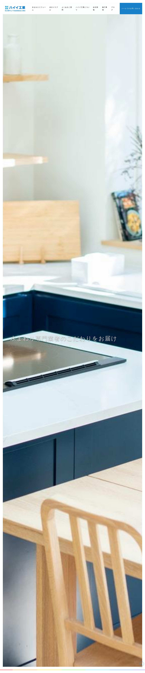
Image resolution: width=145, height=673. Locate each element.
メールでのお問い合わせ (130, 8)
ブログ (113, 8)
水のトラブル (53, 8)
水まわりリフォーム (39, 8)
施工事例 (104, 8)
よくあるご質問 (67, 8)
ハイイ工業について (83, 8)
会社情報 (95, 8)
